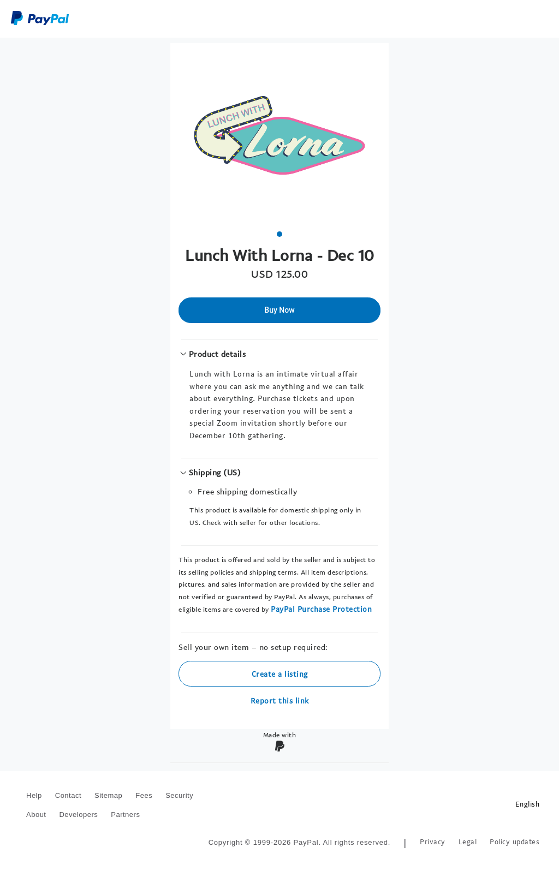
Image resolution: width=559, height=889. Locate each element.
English (527, 804)
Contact (68, 795)
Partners (125, 814)
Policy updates (514, 841)
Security (179, 795)
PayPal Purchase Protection (321, 608)
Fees (143, 795)
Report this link (280, 700)
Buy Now (279, 310)
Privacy (432, 841)
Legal (468, 841)
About (36, 814)
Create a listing (280, 673)
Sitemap (108, 795)
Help (34, 795)
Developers (78, 814)
